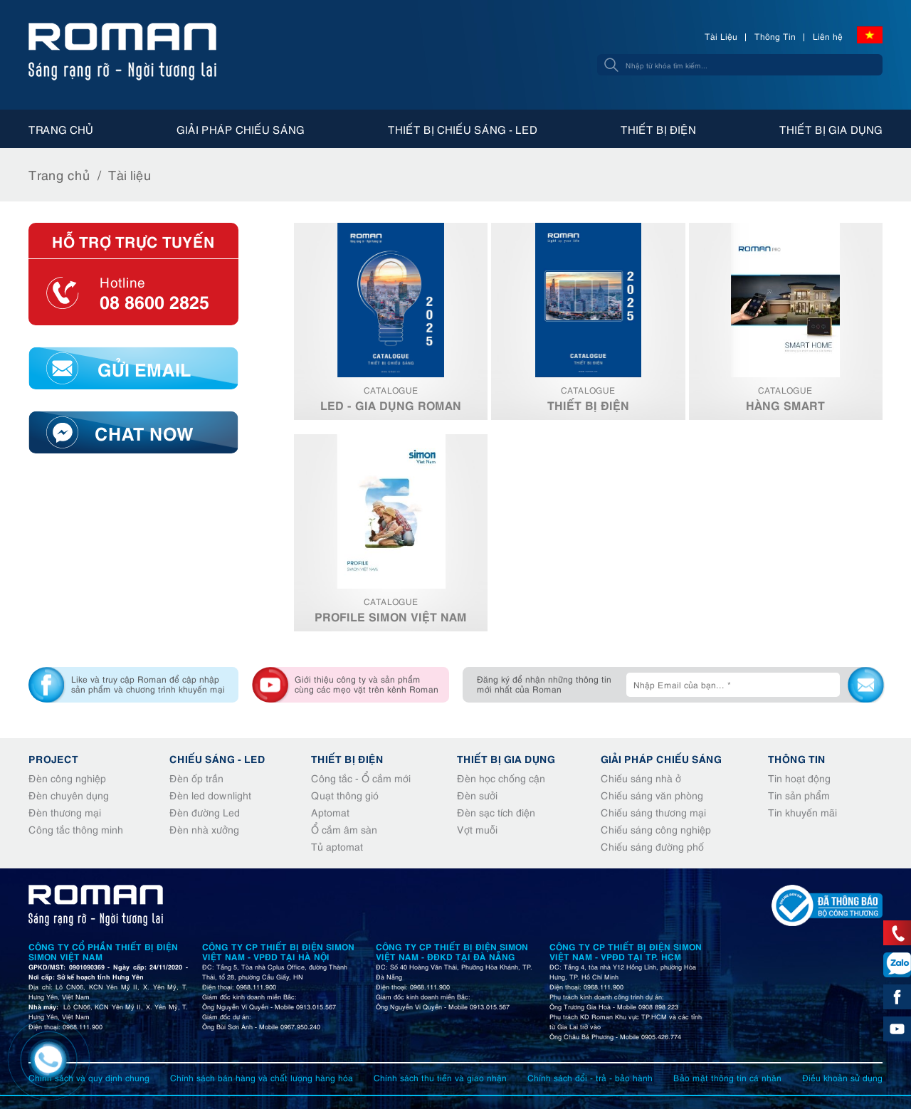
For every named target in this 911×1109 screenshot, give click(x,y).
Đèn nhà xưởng (204, 829)
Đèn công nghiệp (67, 777)
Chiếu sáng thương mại (653, 812)
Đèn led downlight (210, 794)
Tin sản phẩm (799, 794)
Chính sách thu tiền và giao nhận (440, 1077)
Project (53, 758)
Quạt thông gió (345, 794)
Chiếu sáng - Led (217, 758)
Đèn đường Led (204, 812)
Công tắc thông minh (75, 829)
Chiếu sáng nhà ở (641, 777)
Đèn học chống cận (501, 777)
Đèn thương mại (64, 812)
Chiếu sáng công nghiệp (656, 829)
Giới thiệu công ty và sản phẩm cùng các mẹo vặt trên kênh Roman (366, 684)
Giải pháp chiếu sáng (241, 129)
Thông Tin (775, 36)
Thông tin (797, 758)
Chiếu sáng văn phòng (652, 794)
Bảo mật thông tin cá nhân (727, 1077)
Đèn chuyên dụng (68, 794)
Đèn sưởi (477, 794)
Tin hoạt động (799, 777)
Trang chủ (60, 129)
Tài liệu (130, 174)
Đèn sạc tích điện (496, 812)
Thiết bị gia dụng (831, 129)
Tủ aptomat (337, 846)
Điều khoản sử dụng (842, 1077)
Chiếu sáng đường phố (652, 846)
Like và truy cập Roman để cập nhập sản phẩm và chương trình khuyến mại (148, 684)
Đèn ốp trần (196, 777)
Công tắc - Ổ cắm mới (361, 777)
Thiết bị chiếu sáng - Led (462, 129)
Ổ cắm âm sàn (344, 829)
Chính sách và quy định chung (88, 1077)
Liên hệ (828, 36)
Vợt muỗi (477, 829)
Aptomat (330, 812)
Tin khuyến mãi (802, 812)
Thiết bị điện (658, 129)
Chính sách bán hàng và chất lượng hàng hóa (261, 1077)
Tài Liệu (721, 36)
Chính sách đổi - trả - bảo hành (590, 1077)
